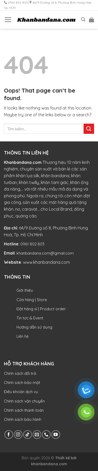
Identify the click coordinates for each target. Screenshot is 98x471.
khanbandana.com (49, 464)
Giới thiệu (24, 290)
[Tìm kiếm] (83, 19)
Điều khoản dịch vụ (21, 391)
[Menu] (8, 19)
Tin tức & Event (29, 317)
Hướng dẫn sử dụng (34, 327)
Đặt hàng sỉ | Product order (41, 308)
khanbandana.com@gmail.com (45, 253)
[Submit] (89, 129)
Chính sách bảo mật (22, 382)
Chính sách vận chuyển (24, 401)
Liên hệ (22, 336)
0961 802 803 (32, 244)
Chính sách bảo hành (22, 419)
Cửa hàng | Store (31, 299)
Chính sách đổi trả (20, 373)
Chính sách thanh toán (24, 410)
